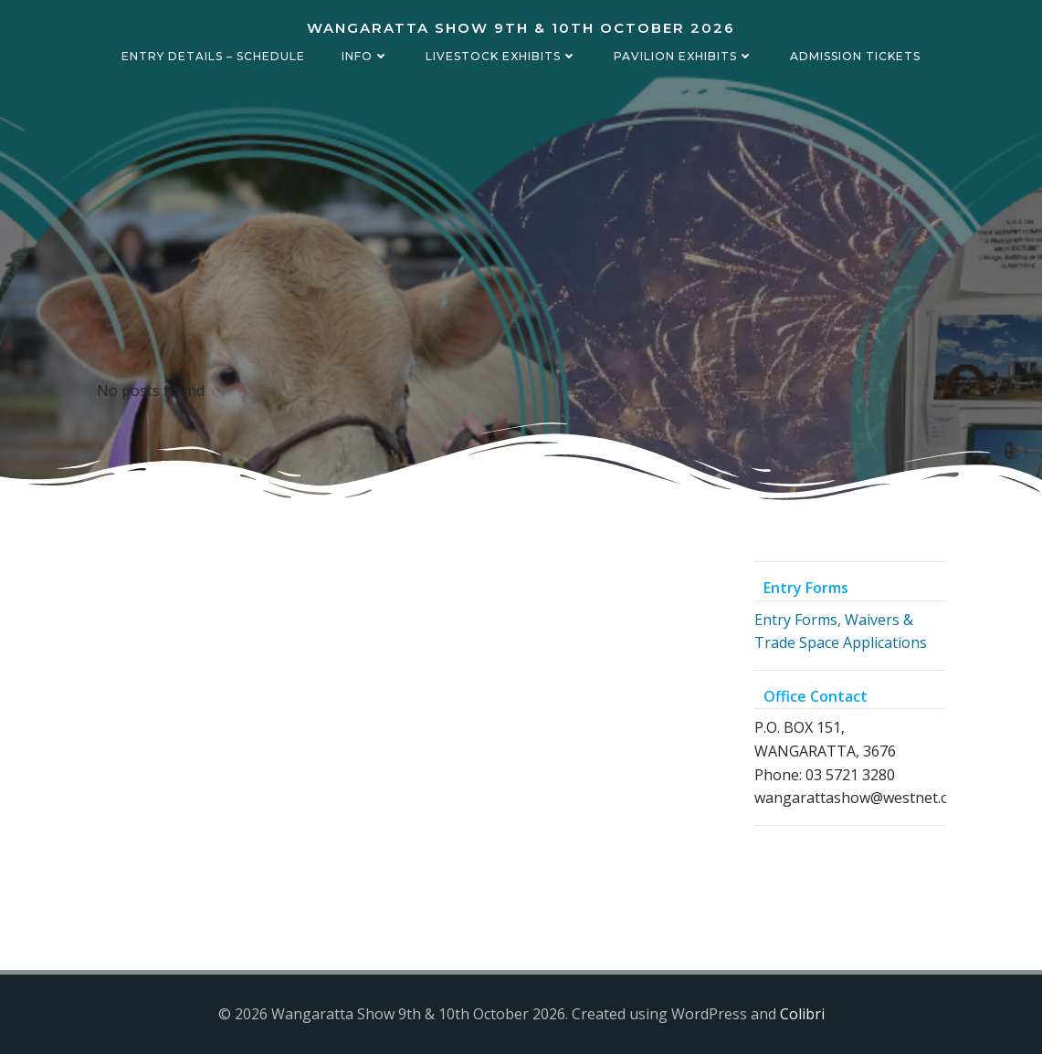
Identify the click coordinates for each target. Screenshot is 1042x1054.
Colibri (802, 1014)
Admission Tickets (855, 56)
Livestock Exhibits (501, 56)
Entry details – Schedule (213, 56)
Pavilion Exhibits (683, 56)
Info (365, 56)
